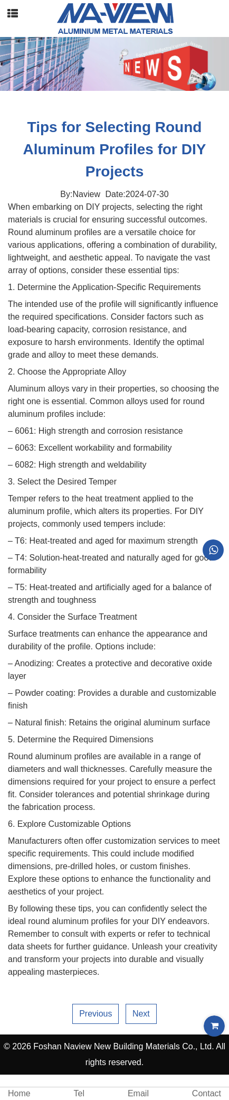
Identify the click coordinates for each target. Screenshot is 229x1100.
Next (141, 1013)
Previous (95, 1013)
